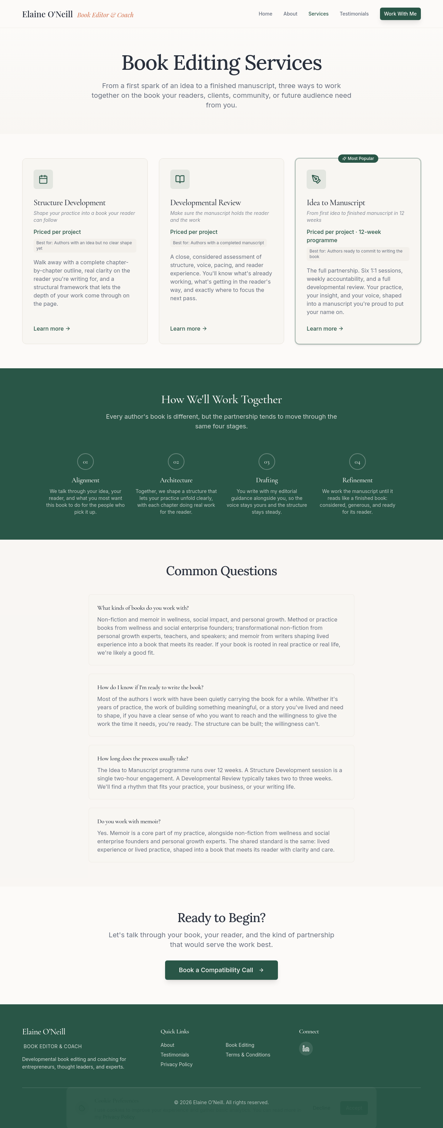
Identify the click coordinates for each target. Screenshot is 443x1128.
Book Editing (240, 1045)
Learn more (52, 328)
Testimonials (354, 14)
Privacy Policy (177, 1064)
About (290, 14)
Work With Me (400, 14)
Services (318, 14)
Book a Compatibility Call (221, 970)
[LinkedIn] (306, 1048)
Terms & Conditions (248, 1055)
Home (265, 14)
